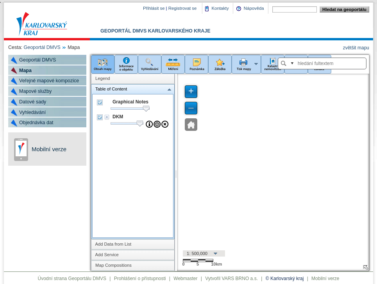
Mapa (25, 70)
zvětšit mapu (356, 48)
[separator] (176, 172)
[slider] (146, 109)
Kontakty (220, 8)
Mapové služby (35, 91)
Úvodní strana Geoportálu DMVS (72, 278)
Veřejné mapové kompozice (49, 80)
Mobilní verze (49, 149)
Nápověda (254, 8)
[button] (103, 64)
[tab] (133, 78)
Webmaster (185, 278)
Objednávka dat (36, 122)
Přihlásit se (154, 8)
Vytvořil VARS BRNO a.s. (231, 278)
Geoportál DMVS (42, 47)
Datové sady (32, 102)
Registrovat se (182, 8)
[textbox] (326, 63)
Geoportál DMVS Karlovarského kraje (155, 31)
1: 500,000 (197, 253)
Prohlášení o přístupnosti (140, 278)
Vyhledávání (32, 112)
